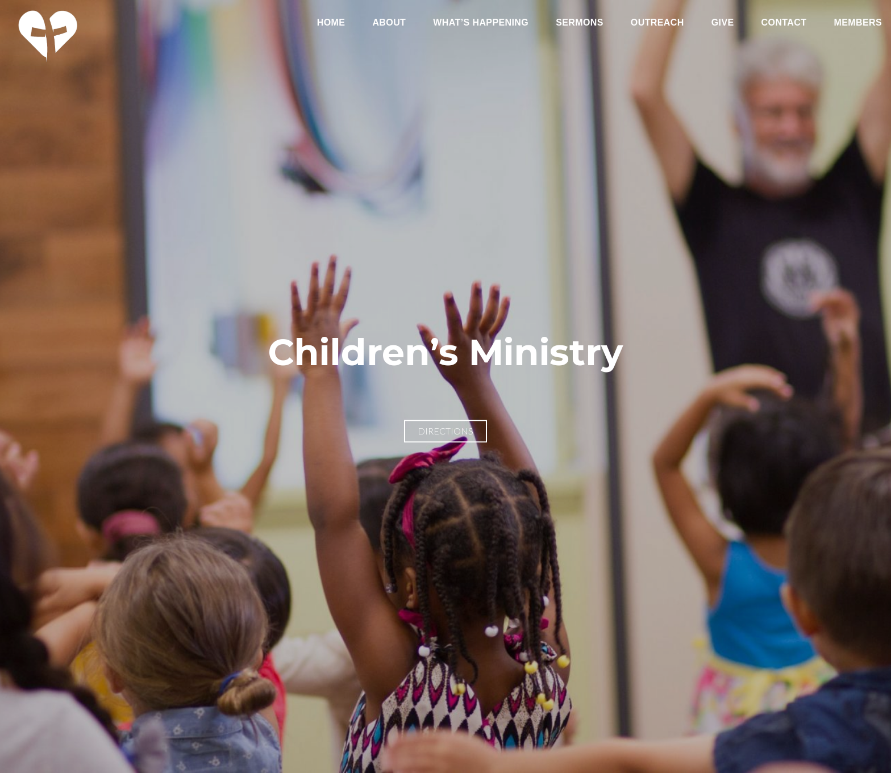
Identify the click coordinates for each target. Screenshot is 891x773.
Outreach (657, 22)
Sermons (579, 22)
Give (722, 22)
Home (331, 22)
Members (858, 22)
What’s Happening (480, 22)
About (389, 22)
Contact (784, 22)
